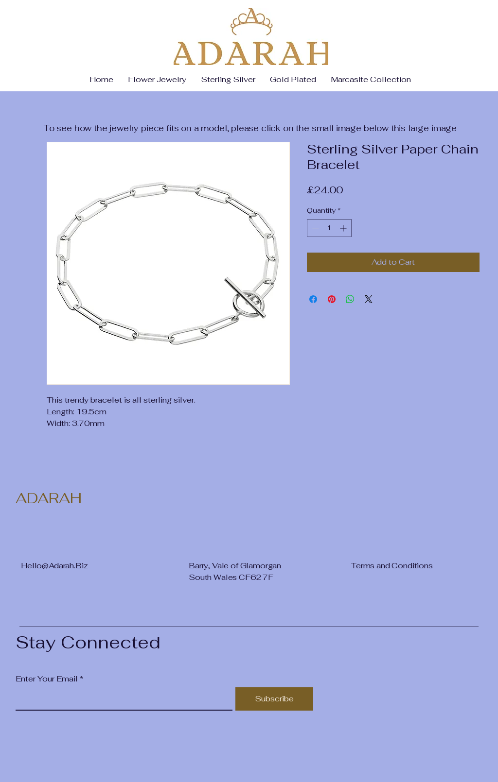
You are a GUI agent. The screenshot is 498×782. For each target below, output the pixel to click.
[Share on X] (368, 299)
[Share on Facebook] (313, 299)
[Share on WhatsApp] (350, 299)
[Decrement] (314, 228)
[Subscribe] (274, 699)
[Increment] (344, 228)
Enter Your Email (47, 679)
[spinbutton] (329, 228)
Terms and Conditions (392, 566)
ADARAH (48, 498)
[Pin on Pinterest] (332, 299)
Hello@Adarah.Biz (54, 566)
